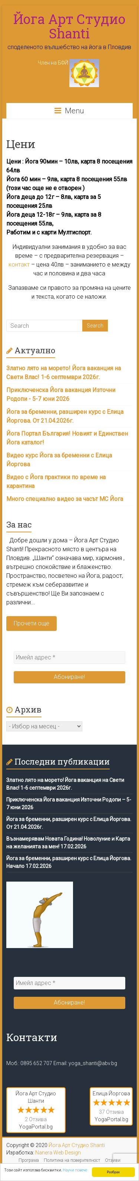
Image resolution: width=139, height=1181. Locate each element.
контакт (19, 264)
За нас (19, 524)
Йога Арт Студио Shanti (69, 26)
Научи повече (75, 1170)
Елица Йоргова (111, 1093)
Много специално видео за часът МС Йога (64, 498)
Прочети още (31, 623)
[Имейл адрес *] (70, 657)
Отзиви (112, 1160)
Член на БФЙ (68, 63)
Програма (29, 1160)
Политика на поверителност (72, 1160)
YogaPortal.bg (36, 1127)
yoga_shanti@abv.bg (93, 1063)
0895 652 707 (36, 1063)
